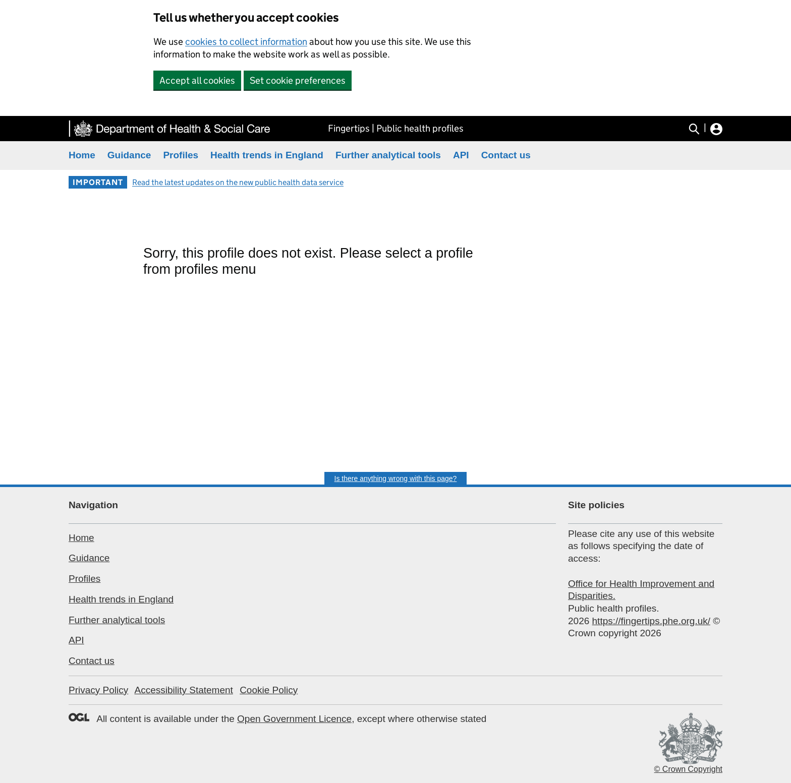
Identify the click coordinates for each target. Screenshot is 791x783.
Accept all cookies (197, 80)
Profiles (180, 155)
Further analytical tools (388, 155)
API (461, 155)
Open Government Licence (294, 718)
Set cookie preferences (298, 80)
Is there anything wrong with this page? (395, 478)
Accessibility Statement (183, 690)
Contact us (506, 155)
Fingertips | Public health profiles (396, 128)
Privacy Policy (98, 690)
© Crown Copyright (688, 769)
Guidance (129, 155)
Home (82, 155)
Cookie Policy (269, 690)
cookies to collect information (246, 41)
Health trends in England (266, 155)
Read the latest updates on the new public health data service (238, 182)
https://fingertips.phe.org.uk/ (651, 621)
